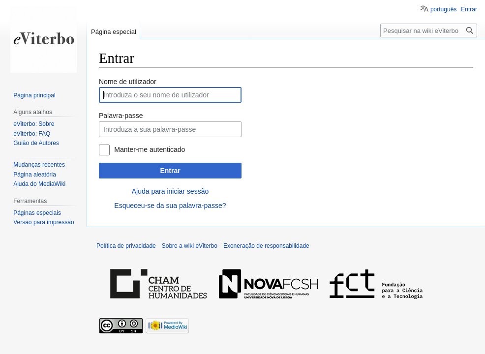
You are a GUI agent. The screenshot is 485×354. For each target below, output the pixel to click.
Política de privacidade (126, 245)
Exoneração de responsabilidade (266, 245)
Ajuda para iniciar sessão (170, 191)
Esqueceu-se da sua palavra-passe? (170, 205)
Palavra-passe (121, 115)
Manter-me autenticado (149, 149)
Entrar (170, 171)
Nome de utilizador (127, 82)
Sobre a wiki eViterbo (189, 245)
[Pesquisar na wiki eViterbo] (428, 30)
